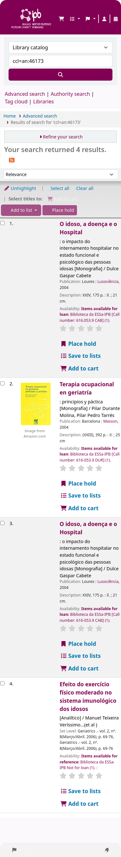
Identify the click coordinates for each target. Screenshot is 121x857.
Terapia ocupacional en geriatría (87, 388)
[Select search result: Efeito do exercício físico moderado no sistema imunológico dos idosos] (2, 683)
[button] (61, 19)
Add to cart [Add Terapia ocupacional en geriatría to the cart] (79, 508)
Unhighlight (20, 188)
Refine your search (63, 137)
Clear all (84, 188)
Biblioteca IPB (13, 10)
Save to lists (80, 355)
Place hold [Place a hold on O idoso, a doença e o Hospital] (78, 343)
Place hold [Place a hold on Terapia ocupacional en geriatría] (78, 483)
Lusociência (107, 281)
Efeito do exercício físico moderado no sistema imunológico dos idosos (88, 697)
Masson (110, 421)
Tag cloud (16, 101)
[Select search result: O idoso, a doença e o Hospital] (2, 223)
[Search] (60, 75)
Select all (60, 188)
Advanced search (25, 93)
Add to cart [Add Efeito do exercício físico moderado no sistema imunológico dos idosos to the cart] (79, 803)
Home (9, 116)
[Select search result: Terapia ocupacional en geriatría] (2, 383)
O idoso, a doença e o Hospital (88, 228)
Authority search (70, 93)
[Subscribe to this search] (11, 160)
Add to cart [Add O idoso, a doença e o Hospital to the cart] (79, 368)
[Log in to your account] (104, 19)
